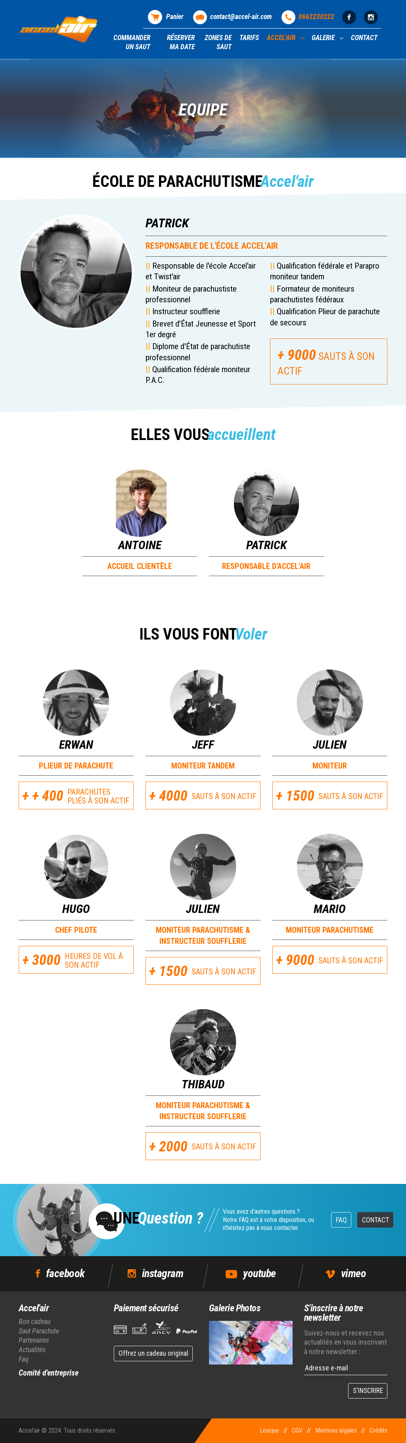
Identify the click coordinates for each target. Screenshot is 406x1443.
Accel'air (282, 38)
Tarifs (249, 38)
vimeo (353, 1273)
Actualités (32, 1349)
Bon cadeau (34, 1321)
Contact (364, 38)
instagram (162, 1273)
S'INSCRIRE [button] (368, 1391)
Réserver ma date (181, 42)
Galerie (324, 38)
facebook (65, 1273)
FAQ (341, 1220)
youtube (259, 1273)
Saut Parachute (39, 1331)
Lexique (269, 1430)
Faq (24, 1359)
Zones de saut (218, 42)
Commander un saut (131, 42)
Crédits (378, 1430)
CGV (297, 1430)
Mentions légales (336, 1430)
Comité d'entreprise (49, 1373)
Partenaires (34, 1340)
